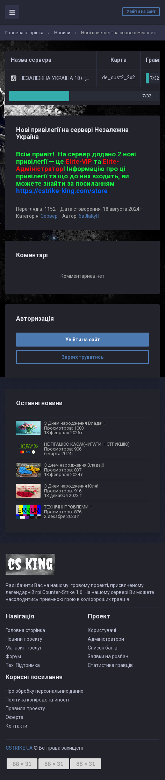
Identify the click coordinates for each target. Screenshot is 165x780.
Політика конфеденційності (37, 700)
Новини (62, 32)
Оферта (14, 717)
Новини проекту (24, 639)
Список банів (102, 648)
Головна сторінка (24, 32)
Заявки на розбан (108, 656)
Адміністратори (106, 639)
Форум (13, 656)
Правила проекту (25, 708)
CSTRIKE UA (19, 748)
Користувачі (102, 630)
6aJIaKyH (89, 216)
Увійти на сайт (141, 11)
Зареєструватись (82, 357)
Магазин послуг (24, 648)
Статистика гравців (110, 665)
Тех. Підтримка (23, 665)
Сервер (49, 216)
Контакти (16, 726)
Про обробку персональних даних (44, 691)
